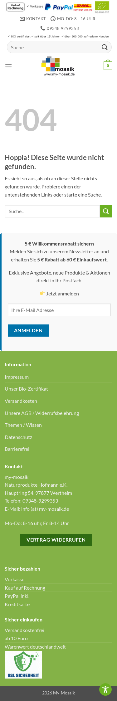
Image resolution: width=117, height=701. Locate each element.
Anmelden (28, 330)
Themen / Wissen (23, 425)
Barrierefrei (17, 449)
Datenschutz (18, 437)
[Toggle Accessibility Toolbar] (105, 689)
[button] (8, 66)
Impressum (17, 377)
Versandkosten (21, 401)
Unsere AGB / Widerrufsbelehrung (42, 413)
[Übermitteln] (105, 47)
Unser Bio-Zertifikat (26, 389)
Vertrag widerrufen (56, 540)
